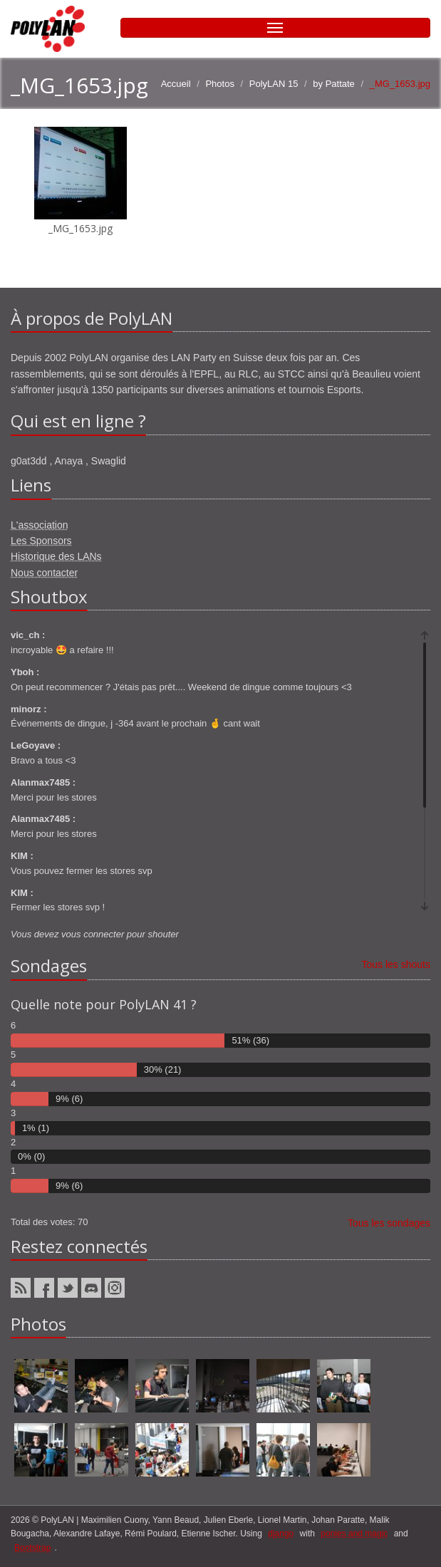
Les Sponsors (41, 540)
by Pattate (334, 83)
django (281, 1534)
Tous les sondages (389, 1223)
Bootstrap (32, 1548)
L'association (39, 525)
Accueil (176, 83)
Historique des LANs (56, 556)
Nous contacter (44, 572)
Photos (219, 83)
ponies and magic (354, 1534)
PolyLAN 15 (274, 83)
